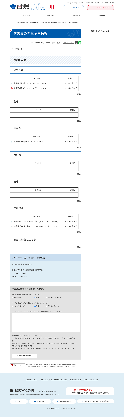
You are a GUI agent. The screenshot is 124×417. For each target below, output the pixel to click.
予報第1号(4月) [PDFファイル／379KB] (30, 83)
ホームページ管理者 (50, 348)
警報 (16, 101)
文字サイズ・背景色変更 (86, 2)
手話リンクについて (90, 393)
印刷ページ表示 (68, 43)
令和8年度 (20, 60)
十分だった (17, 297)
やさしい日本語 (109, 3)
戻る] (79, 94)
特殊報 (17, 155)
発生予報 (19, 70)
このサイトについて (31, 380)
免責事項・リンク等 (75, 380)
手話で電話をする (84, 390)
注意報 (17, 128)
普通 (37, 297)
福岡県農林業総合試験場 (53, 22)
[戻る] (79, 121)
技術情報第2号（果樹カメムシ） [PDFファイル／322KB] (35, 226)
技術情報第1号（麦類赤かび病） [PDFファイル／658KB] (36, 221)
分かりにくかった (53, 306)
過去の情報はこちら (25, 239)
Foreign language (72, 3)
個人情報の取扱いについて (59, 380)
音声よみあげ (99, 3)
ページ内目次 (17, 49)
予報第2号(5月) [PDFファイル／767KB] (30, 88)
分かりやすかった (20, 306)
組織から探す (25, 22)
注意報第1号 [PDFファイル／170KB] (28, 141)
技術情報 (19, 208)
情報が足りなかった (54, 297)
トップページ (16, 22)
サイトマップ (44, 380)
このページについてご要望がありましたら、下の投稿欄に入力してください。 (37, 312)
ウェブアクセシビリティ (91, 380)
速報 (16, 181)
